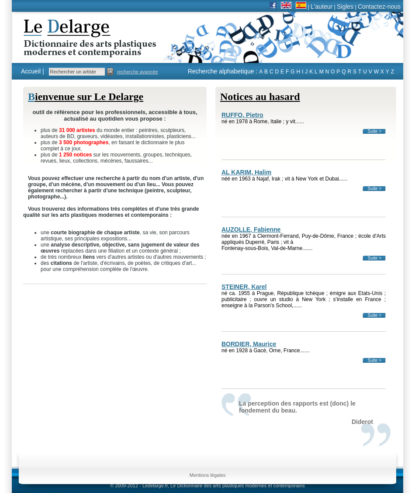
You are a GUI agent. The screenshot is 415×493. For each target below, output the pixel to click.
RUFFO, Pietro (242, 114)
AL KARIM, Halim (246, 172)
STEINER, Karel (243, 286)
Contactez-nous (379, 6)
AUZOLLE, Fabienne (250, 229)
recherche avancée (137, 71)
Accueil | (32, 71)
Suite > (374, 131)
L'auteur (321, 6)
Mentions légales (208, 475)
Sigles (345, 6)
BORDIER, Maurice (248, 343)
